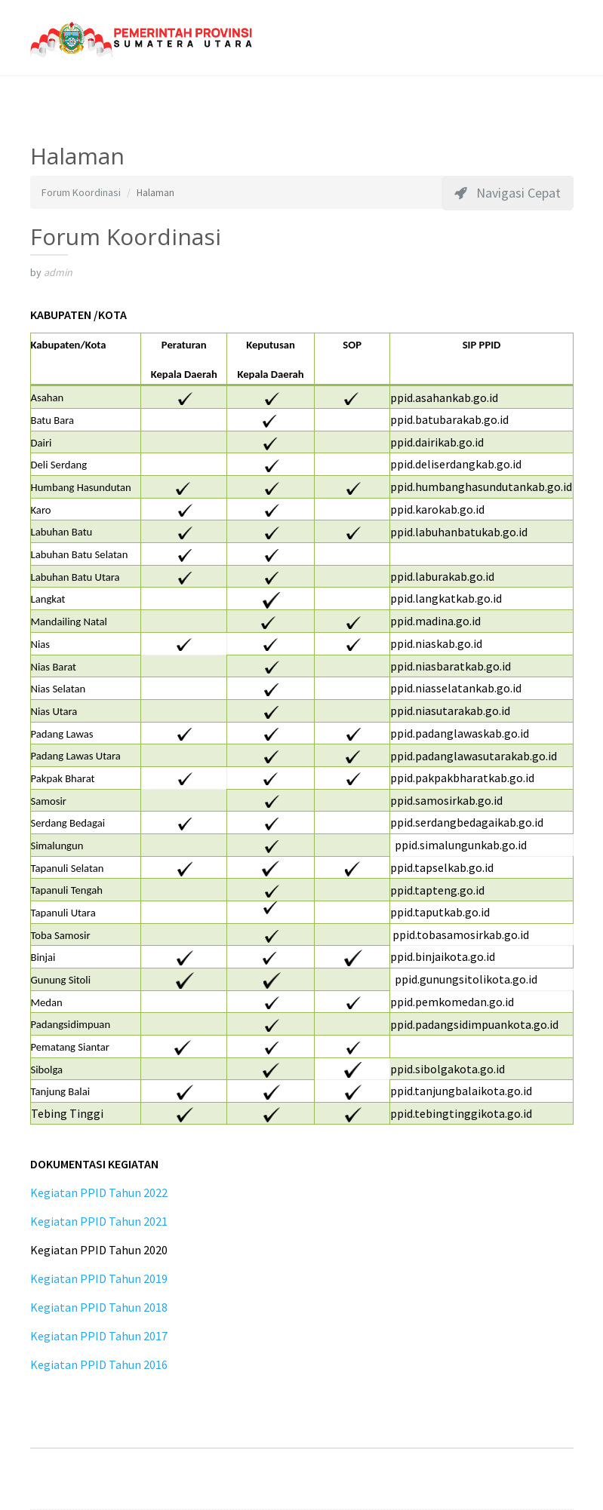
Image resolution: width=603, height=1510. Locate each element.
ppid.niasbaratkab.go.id (450, 666)
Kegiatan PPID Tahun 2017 (99, 1335)
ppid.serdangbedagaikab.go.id (466, 822)
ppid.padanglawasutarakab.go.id (473, 755)
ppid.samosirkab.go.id (446, 800)
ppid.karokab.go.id (437, 509)
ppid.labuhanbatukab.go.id (459, 531)
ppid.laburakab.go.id (442, 576)
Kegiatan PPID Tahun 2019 (99, 1278)
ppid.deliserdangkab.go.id (455, 463)
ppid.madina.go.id (435, 620)
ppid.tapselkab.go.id (442, 867)
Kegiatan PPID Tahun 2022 (99, 1192)
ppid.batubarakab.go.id (449, 419)
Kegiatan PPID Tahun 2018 (99, 1307)
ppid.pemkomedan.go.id (452, 1001)
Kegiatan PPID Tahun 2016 (99, 1364)
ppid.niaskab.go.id (436, 643)
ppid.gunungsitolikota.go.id (463, 979)
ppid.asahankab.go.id (444, 397)
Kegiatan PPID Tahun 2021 (99, 1221)
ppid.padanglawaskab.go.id (459, 733)
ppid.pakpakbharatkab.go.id (462, 777)
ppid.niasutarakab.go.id (450, 710)
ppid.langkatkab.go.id (446, 598)
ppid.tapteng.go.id (437, 890)
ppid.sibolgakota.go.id (447, 1068)
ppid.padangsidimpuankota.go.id (474, 1024)
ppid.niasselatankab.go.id (455, 687)
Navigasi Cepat (507, 192)
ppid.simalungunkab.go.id (461, 844)
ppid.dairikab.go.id (437, 442)
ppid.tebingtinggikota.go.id (461, 1113)
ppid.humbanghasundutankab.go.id (481, 486)
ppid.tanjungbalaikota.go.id (461, 1090)
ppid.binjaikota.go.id (442, 956)
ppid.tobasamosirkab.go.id (459, 934)
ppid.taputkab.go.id (440, 911)
